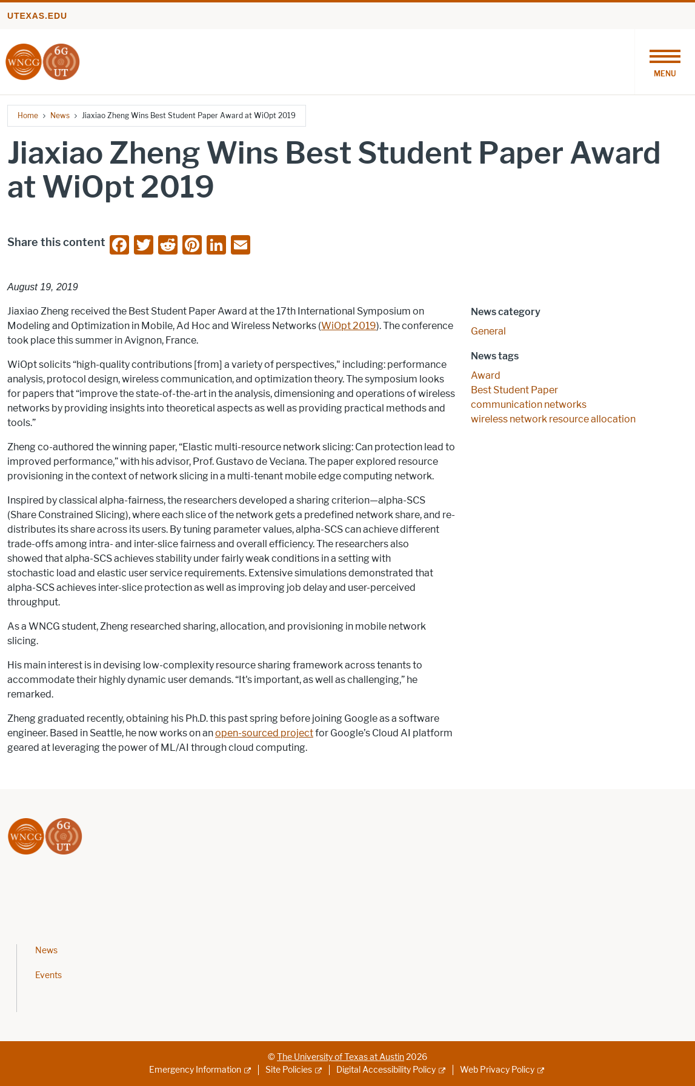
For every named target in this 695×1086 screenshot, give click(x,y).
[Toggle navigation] (664, 62)
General (488, 331)
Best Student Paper (514, 390)
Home (28, 115)
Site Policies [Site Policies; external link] (288, 1070)
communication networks (529, 404)
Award (485, 375)
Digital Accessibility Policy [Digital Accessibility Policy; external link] (386, 1070)
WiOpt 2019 (348, 325)
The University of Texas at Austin (340, 1057)
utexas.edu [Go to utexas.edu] (37, 16)
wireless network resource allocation (553, 419)
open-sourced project (264, 733)
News (60, 115)
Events (48, 975)
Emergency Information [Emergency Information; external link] (195, 1070)
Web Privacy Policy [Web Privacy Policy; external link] (497, 1070)
